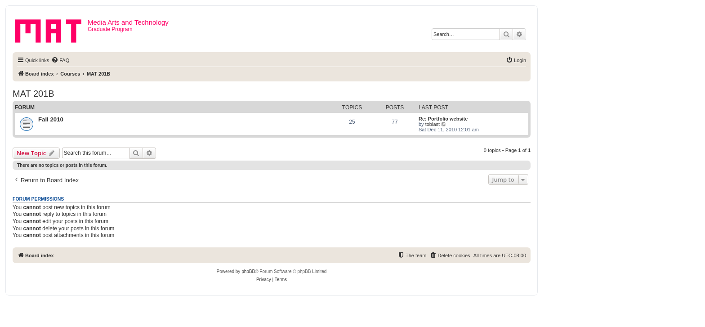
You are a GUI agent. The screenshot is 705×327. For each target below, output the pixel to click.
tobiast (432, 124)
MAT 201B (33, 94)
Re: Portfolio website (443, 118)
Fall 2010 (50, 119)
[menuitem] (60, 60)
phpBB (248, 271)
